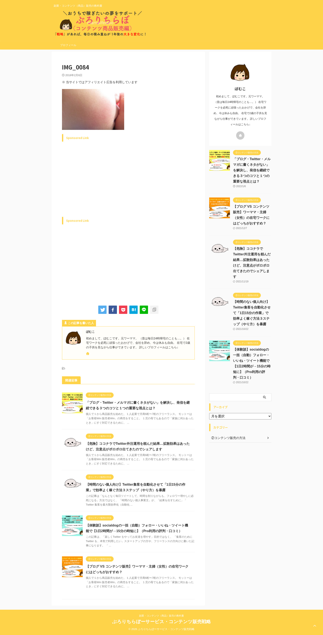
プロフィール (68, 45)
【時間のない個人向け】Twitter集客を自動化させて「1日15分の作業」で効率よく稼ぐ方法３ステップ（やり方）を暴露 (251, 313)
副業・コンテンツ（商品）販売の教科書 (161, 615)
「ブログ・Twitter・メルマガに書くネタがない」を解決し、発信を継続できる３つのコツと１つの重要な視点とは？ (251, 170)
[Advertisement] (97, 184)
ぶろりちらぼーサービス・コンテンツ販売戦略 (161, 621)
